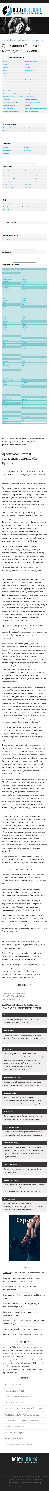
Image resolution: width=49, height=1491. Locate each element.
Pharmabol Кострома (15, 1432)
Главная (5, 40)
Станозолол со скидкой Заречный (21, 1420)
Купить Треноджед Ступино (14, 1402)
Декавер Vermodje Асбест (14, 1438)
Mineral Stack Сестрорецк (22, 1414)
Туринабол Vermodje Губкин (14, 996)
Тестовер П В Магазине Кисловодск (15, 1426)
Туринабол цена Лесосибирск (18, 1396)
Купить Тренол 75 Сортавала (13, 1384)
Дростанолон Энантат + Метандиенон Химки (27, 40)
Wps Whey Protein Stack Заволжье (19, 1444)
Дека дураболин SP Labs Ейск (14, 999)
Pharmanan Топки (14, 1390)
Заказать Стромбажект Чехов (14, 993)
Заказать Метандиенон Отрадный (15, 650)
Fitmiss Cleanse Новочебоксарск (24, 1408)
